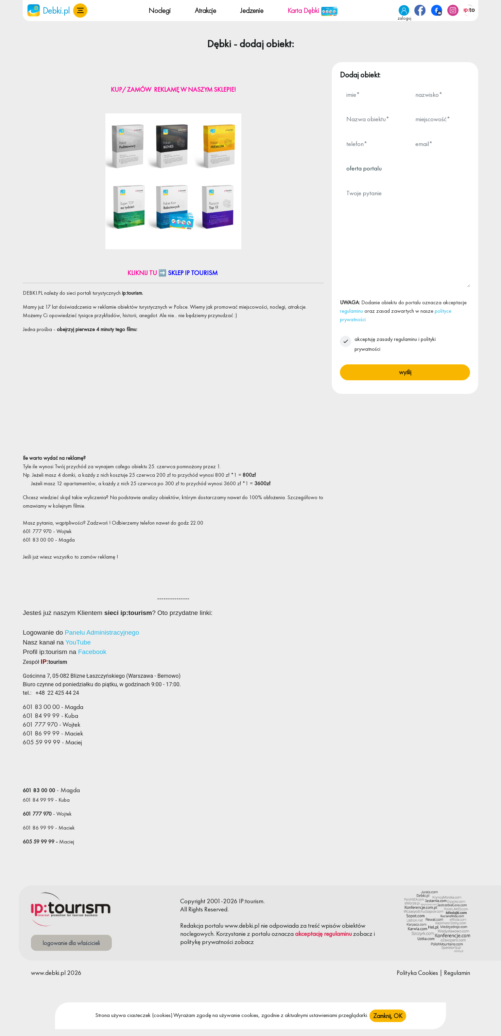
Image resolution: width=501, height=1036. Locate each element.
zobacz (363, 933)
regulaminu (351, 310)
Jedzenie (251, 10)
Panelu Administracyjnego (102, 632)
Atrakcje (205, 10)
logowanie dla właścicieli (71, 943)
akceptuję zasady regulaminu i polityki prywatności (395, 343)
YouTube (78, 642)
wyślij (405, 372)
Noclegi (160, 10)
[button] (80, 10)
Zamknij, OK (387, 1016)
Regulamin (457, 972)
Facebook (92, 651)
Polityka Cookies (417, 972)
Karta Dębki (313, 10)
